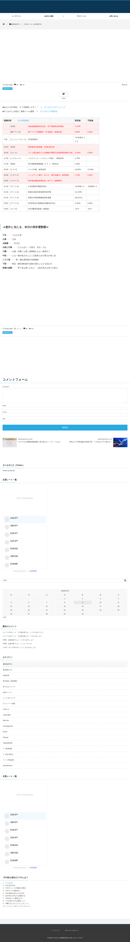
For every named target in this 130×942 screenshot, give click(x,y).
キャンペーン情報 (9, 703)
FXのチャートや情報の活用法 (16, 888)
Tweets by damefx (9, 471)
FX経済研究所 (7, 743)
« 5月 (4, 617)
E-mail (4, 412)
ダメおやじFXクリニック (55, 107)
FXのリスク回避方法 (13, 891)
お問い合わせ (113, 16)
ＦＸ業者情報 (7, 749)
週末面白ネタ (7, 670)
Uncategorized (8, 726)
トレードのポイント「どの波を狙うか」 (16, 632)
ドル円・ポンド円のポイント (12, 647)
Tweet (63, 98)
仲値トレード (7, 692)
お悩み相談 (7, 715)
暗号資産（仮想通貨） (10, 681)
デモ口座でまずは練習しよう (15, 901)
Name (4, 405)
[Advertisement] (65, 300)
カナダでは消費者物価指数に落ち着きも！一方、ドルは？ (39, 442)
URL (4, 418)
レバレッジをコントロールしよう (18, 906)
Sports (5, 732)
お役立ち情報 (48, 16)
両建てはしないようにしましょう (17, 903)
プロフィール (81, 16)
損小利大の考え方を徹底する (15, 896)
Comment (6, 386)
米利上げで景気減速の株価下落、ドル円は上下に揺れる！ (90, 442)
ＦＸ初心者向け (8, 754)
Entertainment (7, 765)
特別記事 (6, 675)
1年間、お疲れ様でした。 (11, 640)
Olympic (5, 737)
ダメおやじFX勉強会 (49, 111)
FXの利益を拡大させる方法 (15, 893)
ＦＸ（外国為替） (9, 760)
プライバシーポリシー (72, 930)
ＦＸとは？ (9, 883)
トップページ (16, 16)
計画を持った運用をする (14, 898)
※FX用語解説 (23, 120)
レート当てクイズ (9, 698)
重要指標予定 (7, 88)
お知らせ (6, 709)
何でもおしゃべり (9, 687)
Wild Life (6, 720)
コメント (19, 328)
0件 (17, 85)
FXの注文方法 (10, 885)
